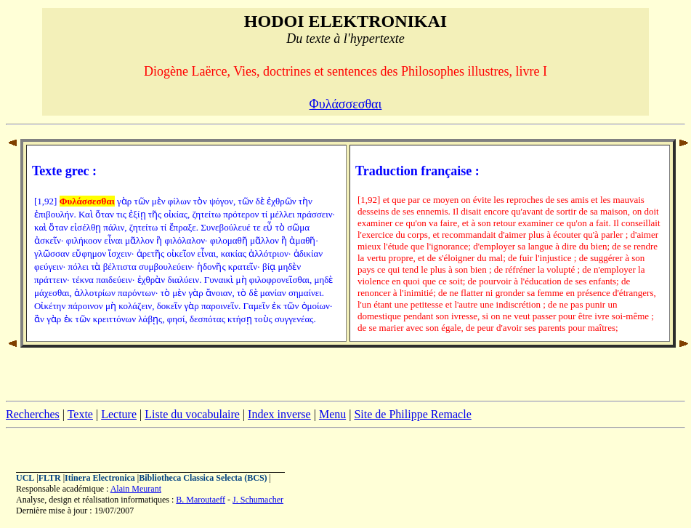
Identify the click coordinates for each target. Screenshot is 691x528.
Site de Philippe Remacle (412, 414)
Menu (332, 414)
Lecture (119, 414)
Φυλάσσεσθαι (346, 104)
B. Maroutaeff (200, 500)
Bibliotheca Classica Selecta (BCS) (203, 478)
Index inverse (279, 414)
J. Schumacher (258, 500)
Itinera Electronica (100, 478)
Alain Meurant (135, 489)
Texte (80, 414)
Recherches (33, 414)
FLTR (50, 478)
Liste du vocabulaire (192, 414)
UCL (25, 478)
